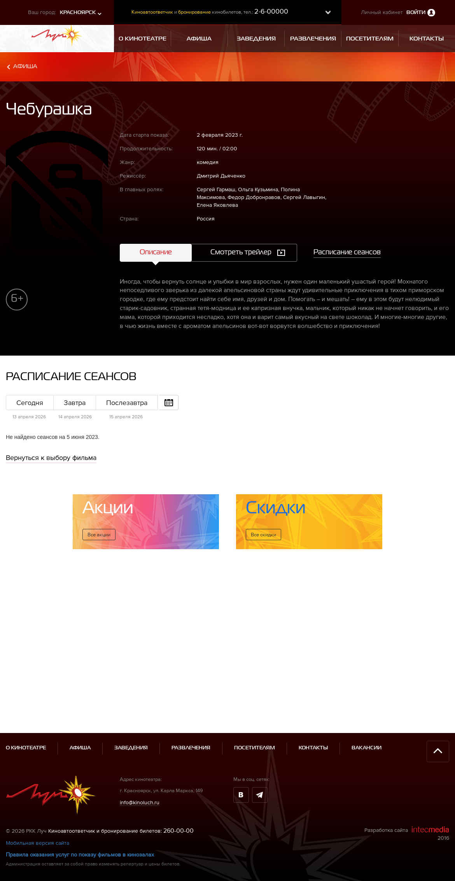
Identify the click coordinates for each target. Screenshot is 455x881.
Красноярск (78, 12)
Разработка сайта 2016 (406, 819)
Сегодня (29, 402)
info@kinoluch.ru (139, 787)
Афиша (25, 66)
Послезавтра (126, 402)
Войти (415, 12)
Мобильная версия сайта (37, 828)
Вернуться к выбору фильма (51, 457)
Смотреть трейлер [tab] (240, 252)
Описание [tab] (156, 252)
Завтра (75, 402)
